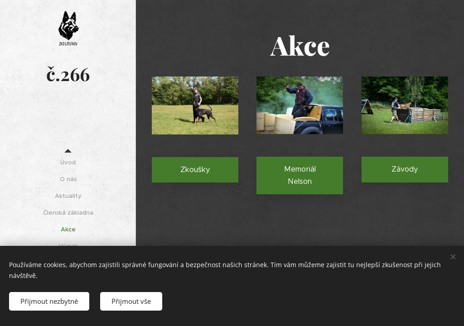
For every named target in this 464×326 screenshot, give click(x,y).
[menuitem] (68, 162)
